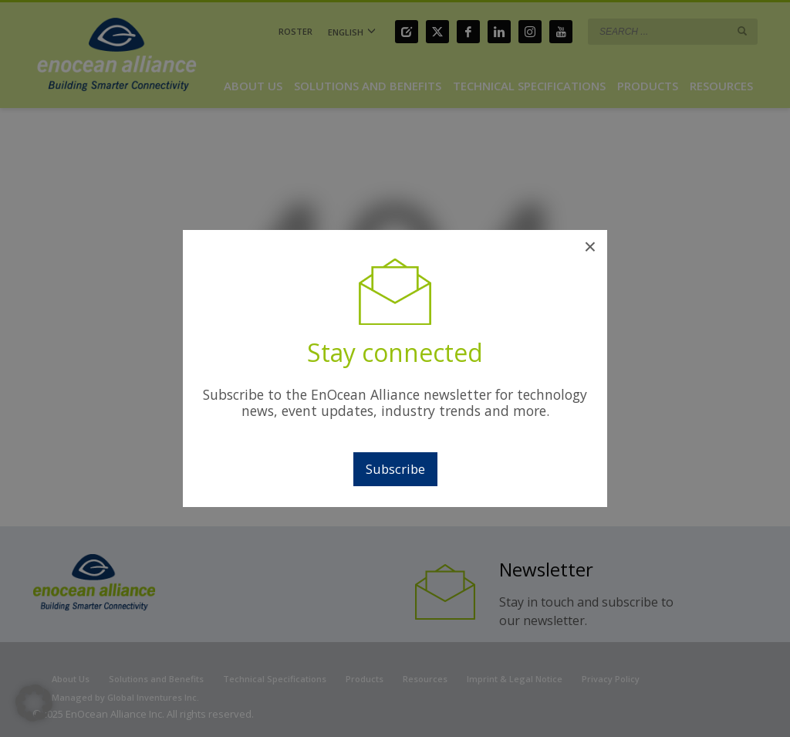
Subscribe (395, 469)
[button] (34, 703)
